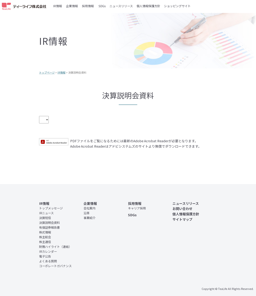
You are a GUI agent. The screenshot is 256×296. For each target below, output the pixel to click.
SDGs (102, 6)
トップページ (47, 72)
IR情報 (57, 6)
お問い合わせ (182, 208)
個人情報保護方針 (148, 6)
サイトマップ (182, 219)
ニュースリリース (121, 6)
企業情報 (72, 6)
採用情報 (88, 6)
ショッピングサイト (177, 6)
